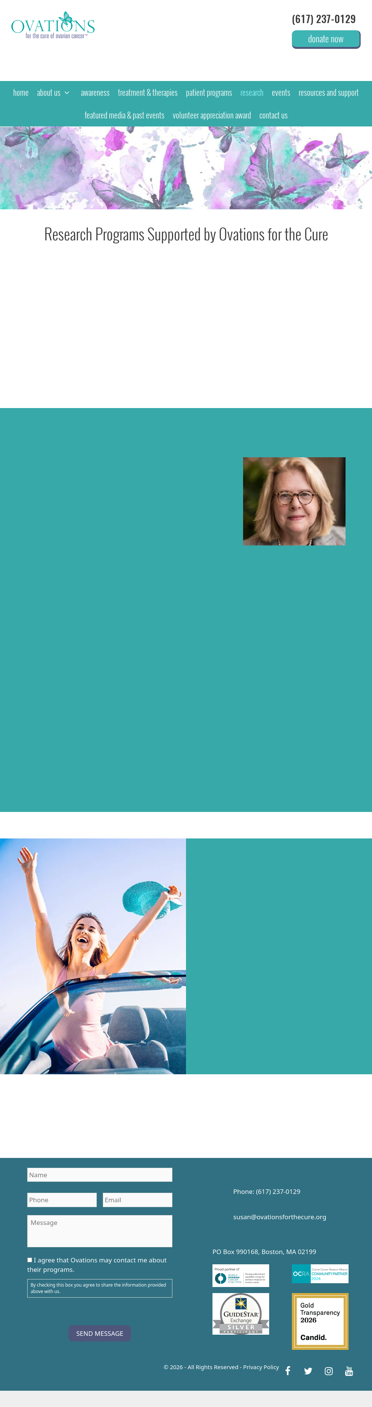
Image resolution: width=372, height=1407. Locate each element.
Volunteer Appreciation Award (212, 115)
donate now (326, 38)
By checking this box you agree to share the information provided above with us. (98, 1288)
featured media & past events (124, 115)
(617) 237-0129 (324, 19)
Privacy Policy (261, 1367)
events (281, 92)
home (21, 92)
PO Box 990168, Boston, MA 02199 (264, 1252)
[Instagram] (328, 1371)
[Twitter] (308, 1371)
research (252, 92)
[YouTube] (349, 1371)
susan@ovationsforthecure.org (279, 1216)
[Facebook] (287, 1371)
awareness (95, 92)
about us (57, 92)
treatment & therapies (148, 92)
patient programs (209, 92)
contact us (273, 115)
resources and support (329, 92)
